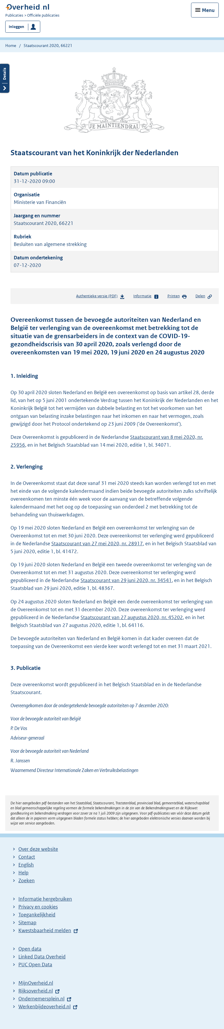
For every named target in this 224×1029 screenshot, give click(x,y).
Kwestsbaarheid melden (44, 930)
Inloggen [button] (16, 26)
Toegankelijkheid (36, 914)
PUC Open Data (35, 964)
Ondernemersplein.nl (41, 998)
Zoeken (26, 880)
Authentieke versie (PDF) (100, 297)
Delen (203, 296)
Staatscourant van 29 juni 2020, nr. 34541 (126, 580)
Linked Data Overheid (42, 956)
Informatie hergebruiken (45, 899)
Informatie (146, 296)
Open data (29, 949)
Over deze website (38, 849)
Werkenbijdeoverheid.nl (44, 1006)
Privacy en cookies (38, 907)
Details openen (4, 78)
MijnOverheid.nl (35, 983)
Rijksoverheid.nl (35, 991)
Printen (177, 296)
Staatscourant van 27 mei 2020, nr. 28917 (97, 543)
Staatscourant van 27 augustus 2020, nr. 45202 (131, 617)
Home (10, 45)
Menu (208, 10)
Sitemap (27, 922)
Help (23, 872)
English (26, 865)
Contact (26, 857)
